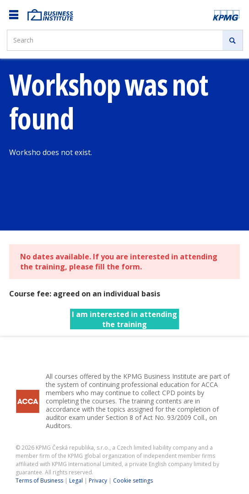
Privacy (98, 480)
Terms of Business (39, 480)
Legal (76, 480)
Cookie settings (133, 480)
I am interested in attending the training (124, 319)
